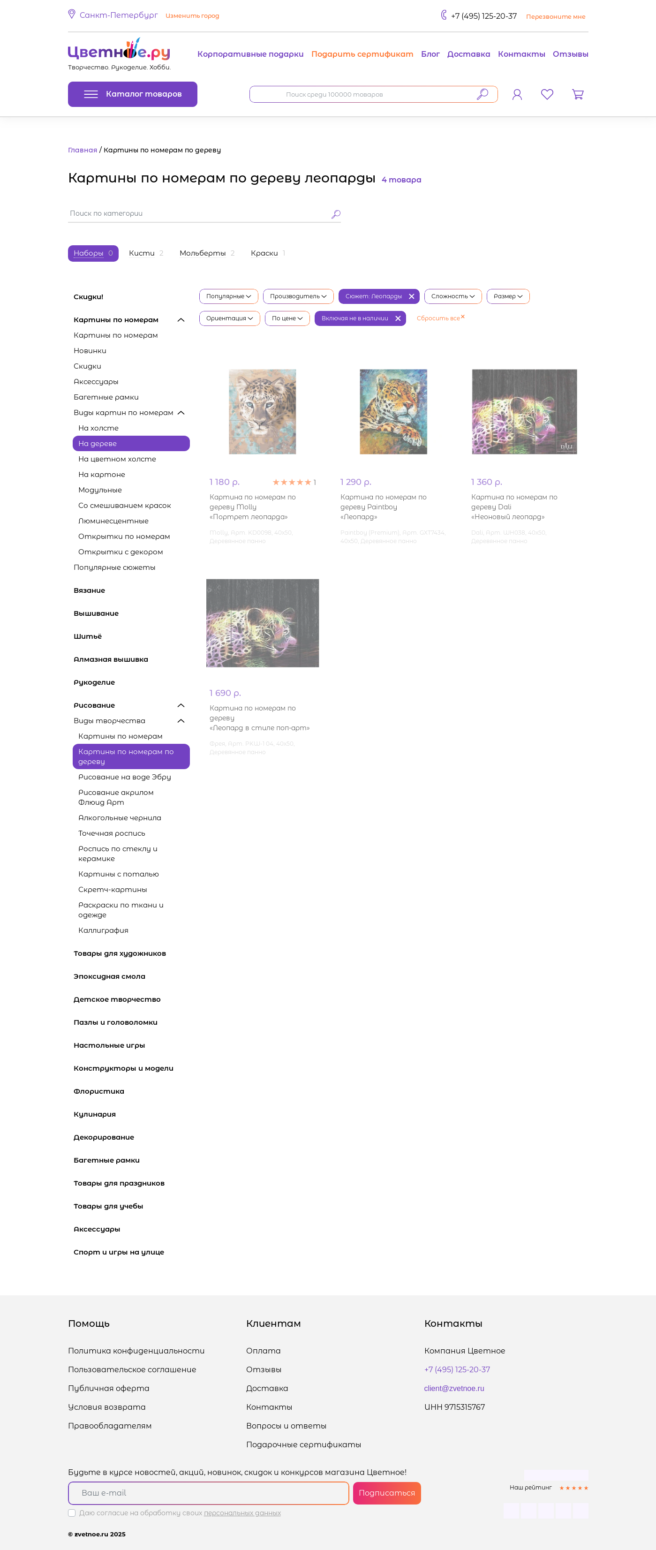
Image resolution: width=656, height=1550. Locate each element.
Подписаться (387, 1493)
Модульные (100, 489)
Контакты (521, 54)
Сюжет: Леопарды (374, 296)
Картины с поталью (118, 874)
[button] (145, 16)
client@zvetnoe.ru (454, 1388)
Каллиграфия (103, 930)
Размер (508, 296)
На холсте (98, 427)
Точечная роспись (111, 833)
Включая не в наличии (355, 318)
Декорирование (132, 1137)
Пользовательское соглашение (132, 1369)
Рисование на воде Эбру (124, 776)
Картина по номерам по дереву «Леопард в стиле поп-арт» (260, 718)
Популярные (228, 296)
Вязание (132, 590)
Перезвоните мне (556, 16)
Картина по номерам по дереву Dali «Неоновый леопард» (514, 507)
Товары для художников (132, 953)
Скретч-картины (112, 889)
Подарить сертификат (362, 54)
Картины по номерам (132, 319)
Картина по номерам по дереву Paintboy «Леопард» (383, 507)
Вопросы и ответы (286, 1425)
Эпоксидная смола (132, 976)
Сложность (453, 296)
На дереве (97, 443)
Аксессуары (96, 381)
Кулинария (132, 1114)
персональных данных (242, 1513)
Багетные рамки (106, 397)
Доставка (468, 54)
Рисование (132, 705)
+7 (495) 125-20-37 (484, 16)
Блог (430, 54)
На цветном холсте (117, 458)
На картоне (101, 474)
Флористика (132, 1091)
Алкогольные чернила (119, 817)
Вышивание (132, 613)
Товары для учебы (132, 1206)
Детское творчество (132, 999)
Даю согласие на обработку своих (180, 1513)
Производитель (298, 296)
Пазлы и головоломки (132, 1022)
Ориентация (229, 318)
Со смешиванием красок (124, 505)
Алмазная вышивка (132, 659)
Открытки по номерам (124, 536)
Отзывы (570, 54)
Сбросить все (441, 318)
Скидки (87, 366)
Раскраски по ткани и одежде (121, 909)
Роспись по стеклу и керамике (118, 853)
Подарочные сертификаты (304, 1444)
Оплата (263, 1350)
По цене (287, 318)
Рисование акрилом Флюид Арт (116, 797)
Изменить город (192, 15)
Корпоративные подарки (250, 54)
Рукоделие (132, 682)
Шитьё (132, 636)
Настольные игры (132, 1045)
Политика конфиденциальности (136, 1350)
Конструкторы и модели (132, 1068)
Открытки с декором (120, 551)
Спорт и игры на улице (132, 1252)
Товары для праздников (132, 1183)
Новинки (90, 350)
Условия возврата (107, 1407)
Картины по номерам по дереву (126, 756)
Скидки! (88, 296)
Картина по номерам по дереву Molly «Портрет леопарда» (253, 507)
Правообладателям (110, 1425)
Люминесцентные (113, 520)
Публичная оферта (109, 1388)
